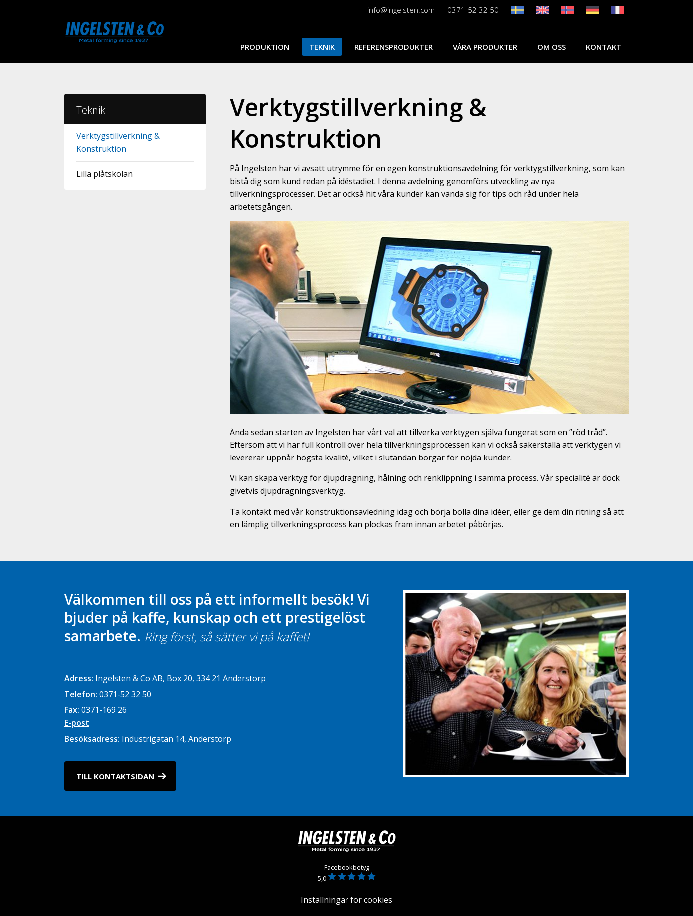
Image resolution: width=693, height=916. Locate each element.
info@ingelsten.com (401, 10)
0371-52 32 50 (473, 10)
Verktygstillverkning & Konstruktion (118, 142)
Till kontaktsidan (115, 776)
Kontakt (603, 47)
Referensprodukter (393, 47)
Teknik (322, 47)
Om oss (551, 47)
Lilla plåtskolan (104, 173)
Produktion (264, 47)
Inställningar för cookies (346, 899)
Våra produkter (485, 47)
